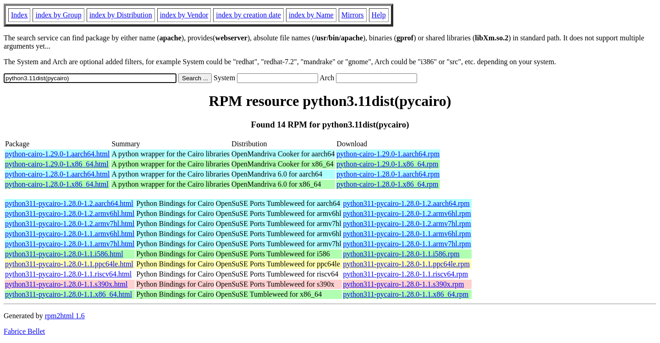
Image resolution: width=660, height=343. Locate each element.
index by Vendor (184, 15)
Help (379, 15)
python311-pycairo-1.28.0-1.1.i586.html (64, 254)
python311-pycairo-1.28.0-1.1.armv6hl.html (69, 234)
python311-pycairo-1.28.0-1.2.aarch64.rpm (406, 203)
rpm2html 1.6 (65, 316)
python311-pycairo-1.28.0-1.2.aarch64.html (69, 203)
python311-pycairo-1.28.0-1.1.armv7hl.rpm (407, 244)
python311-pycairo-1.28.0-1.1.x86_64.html (68, 294)
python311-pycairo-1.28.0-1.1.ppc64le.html (69, 264)
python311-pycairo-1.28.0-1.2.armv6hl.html (69, 213)
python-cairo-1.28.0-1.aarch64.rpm (388, 174)
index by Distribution (120, 15)
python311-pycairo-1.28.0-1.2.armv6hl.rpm (407, 213)
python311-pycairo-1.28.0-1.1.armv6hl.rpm (407, 234)
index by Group (58, 15)
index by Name (311, 15)
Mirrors (352, 15)
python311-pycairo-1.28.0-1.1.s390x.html (66, 284)
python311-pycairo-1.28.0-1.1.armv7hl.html (69, 244)
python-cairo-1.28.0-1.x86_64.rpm (387, 184)
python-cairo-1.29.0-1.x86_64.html (57, 164)
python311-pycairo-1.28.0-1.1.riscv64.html (68, 274)
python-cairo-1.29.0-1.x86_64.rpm (387, 164)
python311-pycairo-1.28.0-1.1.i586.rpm (401, 254)
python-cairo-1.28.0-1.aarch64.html (57, 174)
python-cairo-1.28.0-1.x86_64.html (57, 184)
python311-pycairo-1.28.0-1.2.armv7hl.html (69, 223)
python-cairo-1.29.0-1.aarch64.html (57, 154)
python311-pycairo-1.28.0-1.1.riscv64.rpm (405, 274)
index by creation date (248, 15)
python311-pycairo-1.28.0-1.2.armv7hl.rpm (407, 223)
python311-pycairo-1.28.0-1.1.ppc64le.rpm (406, 264)
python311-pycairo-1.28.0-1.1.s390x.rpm (403, 284)
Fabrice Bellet (24, 331)
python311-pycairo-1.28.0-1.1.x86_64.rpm (406, 294)
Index (19, 15)
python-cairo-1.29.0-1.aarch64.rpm (388, 154)
